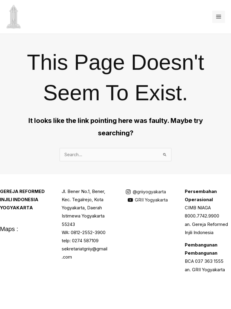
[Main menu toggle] (218, 17)
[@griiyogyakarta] (146, 192)
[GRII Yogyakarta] (148, 200)
